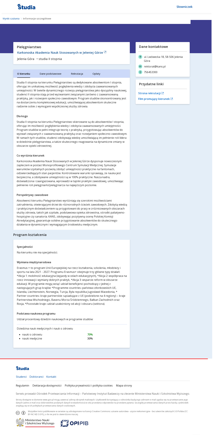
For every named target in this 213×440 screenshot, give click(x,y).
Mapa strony (124, 385)
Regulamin (22, 385)
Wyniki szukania (11, 18)
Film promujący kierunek (155, 99)
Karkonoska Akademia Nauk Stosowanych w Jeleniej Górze (61, 53)
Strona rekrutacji (151, 93)
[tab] (24, 73)
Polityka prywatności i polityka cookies (89, 385)
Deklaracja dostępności (46, 385)
